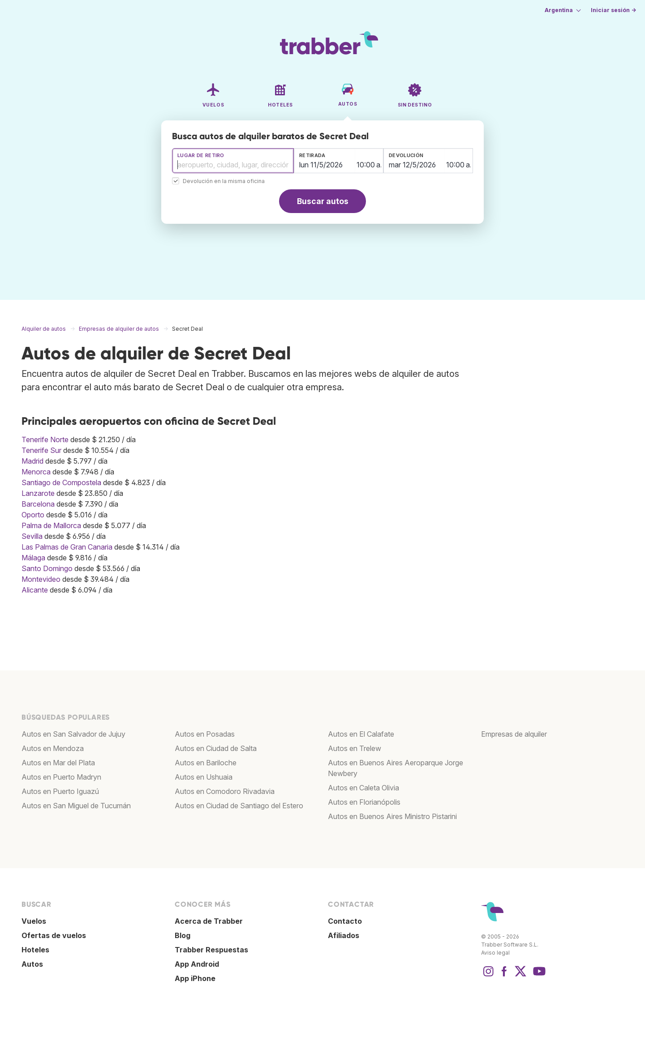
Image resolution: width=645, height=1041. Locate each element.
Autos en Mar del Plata (58, 762)
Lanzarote (38, 493)
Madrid (32, 461)
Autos (32, 964)
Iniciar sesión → (613, 10)
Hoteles (35, 949)
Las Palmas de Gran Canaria (67, 546)
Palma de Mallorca (51, 525)
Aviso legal (495, 952)
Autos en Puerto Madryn (61, 776)
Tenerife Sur (41, 450)
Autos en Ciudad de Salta (216, 748)
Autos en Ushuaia (203, 776)
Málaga (33, 557)
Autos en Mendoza (53, 748)
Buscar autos (322, 201)
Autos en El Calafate (361, 734)
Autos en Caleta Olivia (363, 787)
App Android (197, 964)
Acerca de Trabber (209, 921)
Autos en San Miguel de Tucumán (76, 805)
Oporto (33, 514)
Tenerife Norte (45, 439)
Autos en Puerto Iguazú (60, 791)
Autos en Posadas (205, 734)
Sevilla (32, 536)
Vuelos (34, 921)
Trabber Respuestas (211, 949)
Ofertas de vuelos (54, 935)
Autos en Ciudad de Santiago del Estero (239, 805)
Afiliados (343, 935)
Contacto (345, 921)
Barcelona (38, 503)
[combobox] (233, 160)
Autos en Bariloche (205, 762)
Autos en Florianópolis (364, 802)
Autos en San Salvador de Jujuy (73, 734)
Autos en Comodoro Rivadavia (225, 791)
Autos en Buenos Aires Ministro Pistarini (392, 816)
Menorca (36, 471)
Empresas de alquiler (514, 734)
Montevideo (41, 579)
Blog (182, 935)
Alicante (35, 589)
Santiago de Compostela (61, 482)
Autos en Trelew (354, 748)
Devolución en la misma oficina (224, 181)
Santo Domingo (47, 568)
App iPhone (195, 978)
